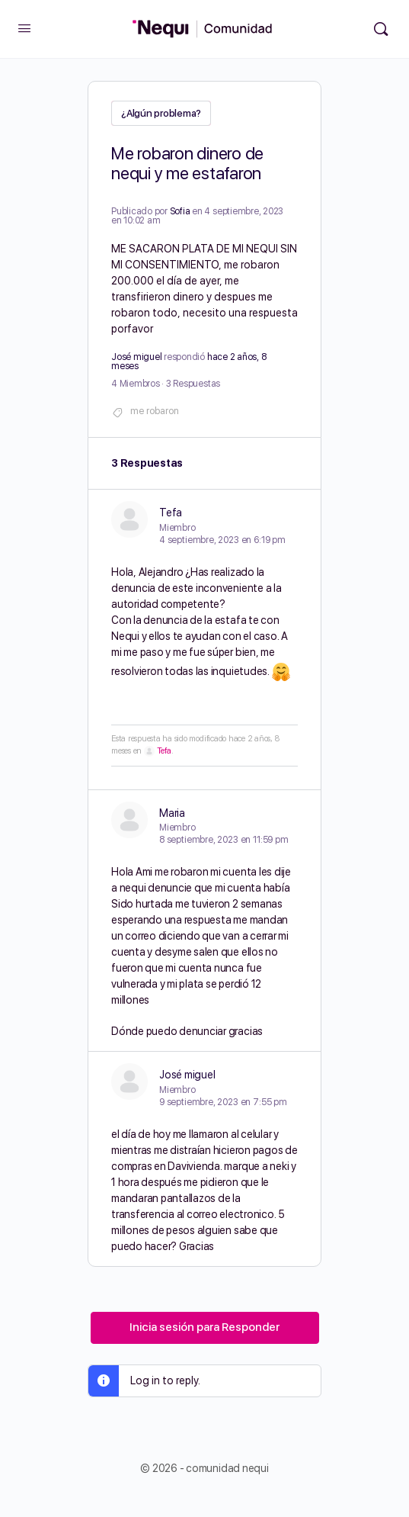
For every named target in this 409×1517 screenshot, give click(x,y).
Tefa (164, 751)
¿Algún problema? (161, 113)
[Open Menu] (24, 28)
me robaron (154, 410)
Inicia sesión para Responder (204, 1327)
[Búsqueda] (381, 29)
